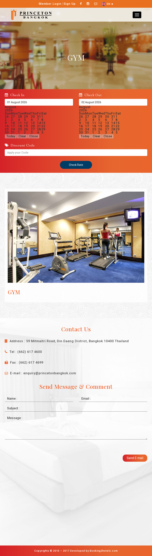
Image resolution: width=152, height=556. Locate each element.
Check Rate (76, 164)
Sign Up (70, 4)
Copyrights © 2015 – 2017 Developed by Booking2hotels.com (76, 550)
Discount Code (20, 145)
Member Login (50, 4)
